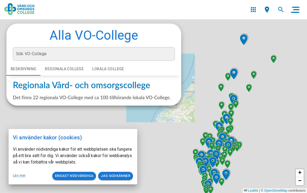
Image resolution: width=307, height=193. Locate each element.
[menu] (253, 9)
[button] (216, 178)
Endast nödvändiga (74, 176)
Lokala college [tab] (108, 69)
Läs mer (19, 175)
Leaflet (251, 190)
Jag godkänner (115, 176)
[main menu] (295, 9)
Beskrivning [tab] (23, 69)
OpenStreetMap (275, 190)
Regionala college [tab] (64, 69)
